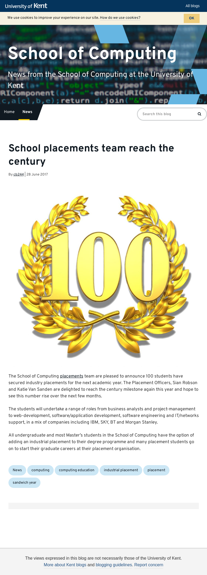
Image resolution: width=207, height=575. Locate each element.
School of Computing (92, 53)
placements (71, 376)
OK (191, 18)
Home (9, 112)
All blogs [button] (193, 6)
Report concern (148, 565)
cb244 (18, 174)
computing (40, 470)
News (27, 112)
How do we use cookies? (120, 18)
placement (156, 470)
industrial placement (121, 470)
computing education (76, 470)
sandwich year (24, 482)
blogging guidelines (114, 565)
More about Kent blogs (65, 565)
